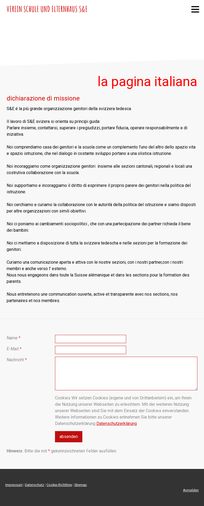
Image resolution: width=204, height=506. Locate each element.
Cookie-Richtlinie (59, 485)
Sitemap (80, 485)
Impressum (14, 485)
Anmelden (191, 490)
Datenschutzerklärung (116, 423)
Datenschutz (34, 485)
